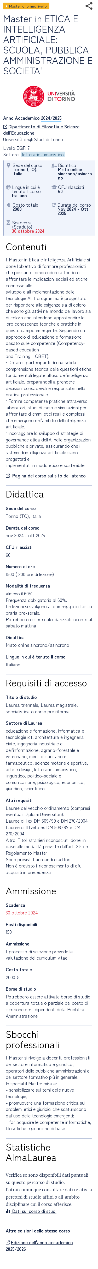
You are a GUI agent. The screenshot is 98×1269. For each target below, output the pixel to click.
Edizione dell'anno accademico (39, 1245)
